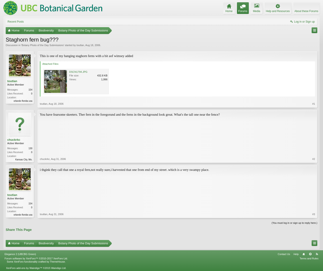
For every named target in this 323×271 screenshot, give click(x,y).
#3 (313, 214)
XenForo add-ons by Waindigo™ (24, 268)
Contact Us (284, 254)
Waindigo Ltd (58, 268)
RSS (316, 254)
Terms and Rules (309, 258)
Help (296, 254)
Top (310, 254)
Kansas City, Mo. (23, 159)
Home (303, 254)
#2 (313, 159)
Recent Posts (16, 21)
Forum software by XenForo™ (36, 258)
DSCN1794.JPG (78, 71)
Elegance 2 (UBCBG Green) (20, 254)
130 (30, 148)
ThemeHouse (57, 261)
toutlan (80, 45)
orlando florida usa (23, 101)
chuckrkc (13, 139)
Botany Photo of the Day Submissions (43, 45)
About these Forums (306, 11)
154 (30, 90)
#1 (313, 103)
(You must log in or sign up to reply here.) (294, 222)
